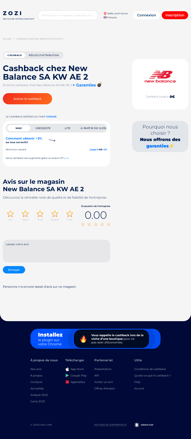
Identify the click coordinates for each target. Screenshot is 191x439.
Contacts (36, 382)
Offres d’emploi (104, 388)
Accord (139, 388)
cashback (14, 55)
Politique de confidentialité (110, 424)
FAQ (137, 382)
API (96, 375)
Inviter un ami (103, 382)
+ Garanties (84, 85)
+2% (104, 149)
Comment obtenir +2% (24, 140)
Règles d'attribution (44, 55)
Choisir (51, 116)
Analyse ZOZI (39, 395)
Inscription (175, 15)
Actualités (37, 388)
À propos (36, 375)
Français (110, 17)
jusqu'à (94, 149)
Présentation (102, 369)
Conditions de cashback (150, 369)
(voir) (66, 158)
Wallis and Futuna (115, 13)
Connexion (146, 15)
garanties (157, 146)
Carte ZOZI (37, 401)
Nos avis (35, 369)
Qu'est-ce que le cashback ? (152, 375)
